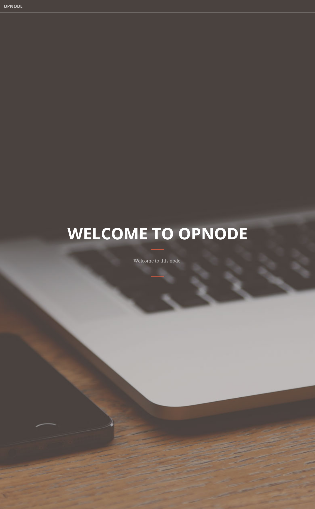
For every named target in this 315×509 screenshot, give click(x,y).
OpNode (13, 6)
